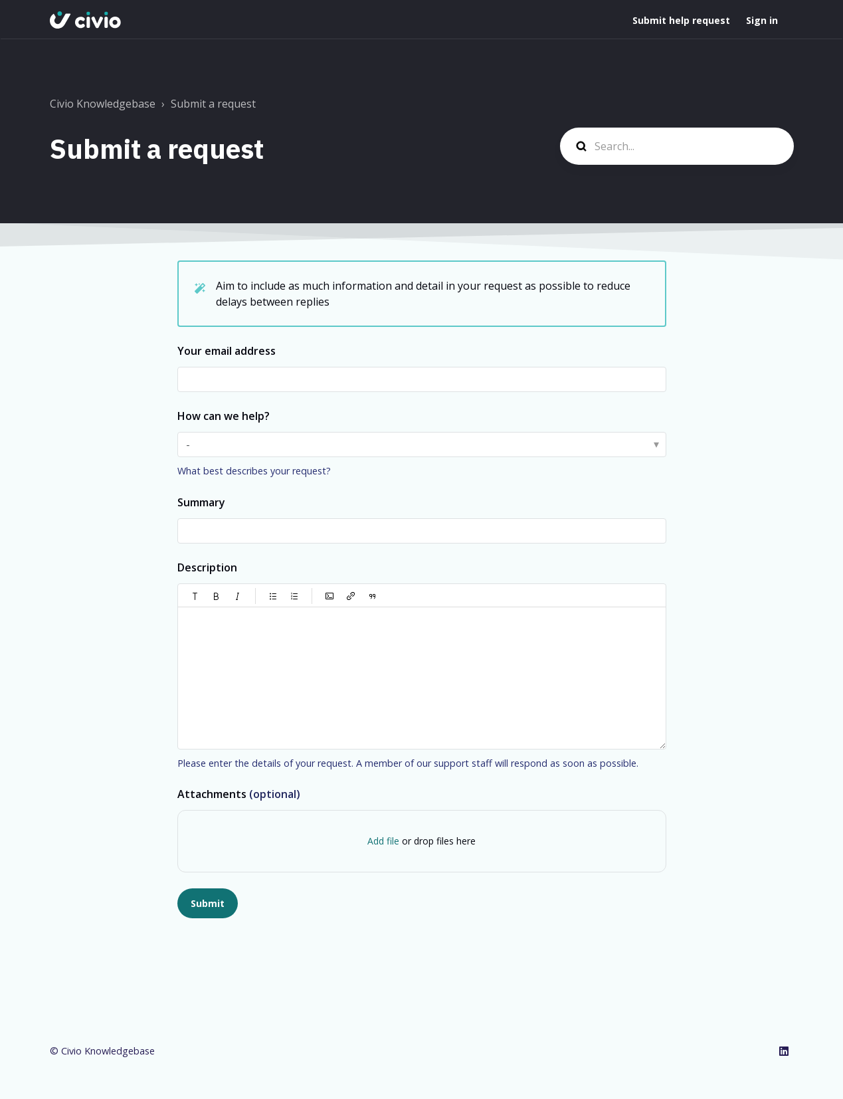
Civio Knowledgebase (102, 103)
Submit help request (681, 20)
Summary (201, 502)
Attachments (238, 794)
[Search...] (677, 146)
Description (207, 567)
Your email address (226, 351)
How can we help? (223, 416)
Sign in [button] (762, 20)
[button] (195, 596)
